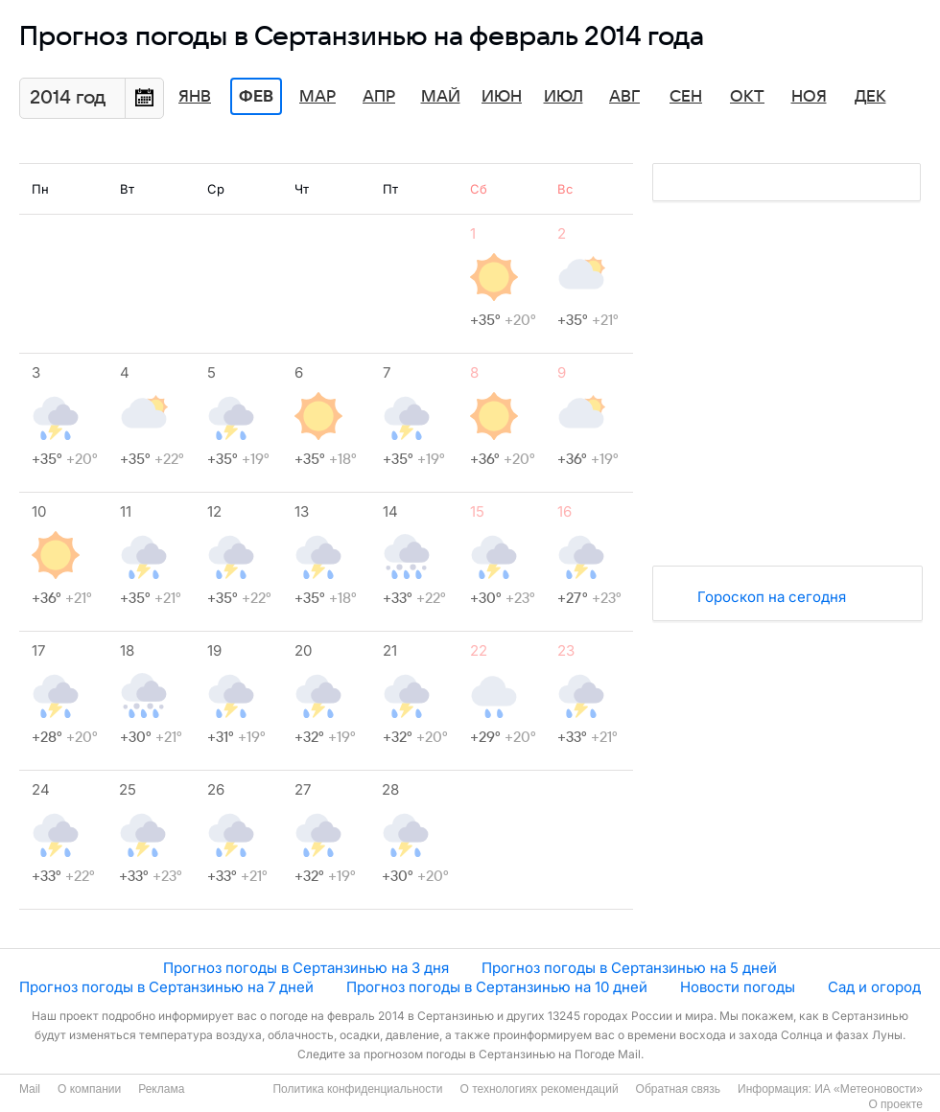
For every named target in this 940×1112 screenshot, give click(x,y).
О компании (89, 1089)
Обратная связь (678, 1089)
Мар (317, 96)
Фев (256, 96)
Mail (29, 1089)
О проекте (895, 1104)
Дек (870, 96)
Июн (502, 96)
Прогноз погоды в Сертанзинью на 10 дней (496, 987)
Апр (379, 96)
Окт (747, 96)
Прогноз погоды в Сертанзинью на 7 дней (166, 987)
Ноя (809, 96)
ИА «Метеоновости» (868, 1089)
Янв (194, 96)
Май (440, 96)
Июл (563, 96)
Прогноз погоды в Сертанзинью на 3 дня (306, 968)
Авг (624, 96)
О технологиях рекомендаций (538, 1089)
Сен (686, 96)
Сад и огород (874, 987)
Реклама (161, 1089)
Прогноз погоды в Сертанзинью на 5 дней (629, 968)
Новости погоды (737, 987)
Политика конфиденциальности (357, 1089)
